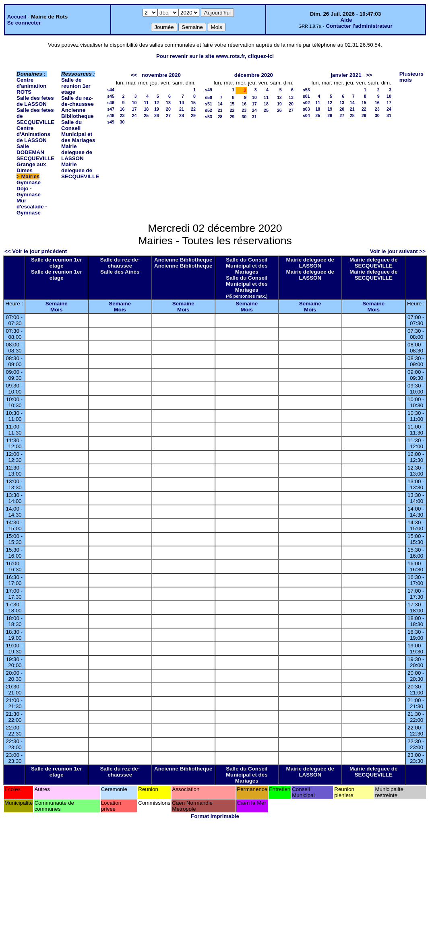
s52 (208, 110)
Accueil (16, 17)
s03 (306, 109)
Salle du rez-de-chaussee (77, 101)
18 (146, 109)
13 (168, 102)
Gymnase (29, 182)
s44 (110, 89)
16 (122, 109)
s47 (110, 109)
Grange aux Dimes (31, 167)
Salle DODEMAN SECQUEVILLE (35, 152)
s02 (306, 102)
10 (134, 102)
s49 (110, 121)
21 (181, 109)
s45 (110, 96)
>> (369, 75)
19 (156, 109)
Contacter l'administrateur (359, 26)
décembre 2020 (253, 75)
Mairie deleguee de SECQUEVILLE (80, 170)
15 (193, 102)
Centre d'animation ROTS (31, 86)
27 (168, 115)
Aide (346, 20)
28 (181, 115)
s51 (208, 103)
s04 (306, 115)
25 (146, 115)
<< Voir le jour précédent (35, 251)
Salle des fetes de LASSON (35, 101)
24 (134, 115)
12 (156, 102)
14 (181, 102)
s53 (208, 116)
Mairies (30, 176)
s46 (110, 102)
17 (134, 109)
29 (193, 115)
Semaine (56, 304)
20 (168, 109)
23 (122, 115)
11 (146, 102)
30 (122, 121)
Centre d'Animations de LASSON (33, 134)
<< (134, 75)
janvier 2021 (346, 75)
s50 (208, 97)
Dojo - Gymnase (29, 191)
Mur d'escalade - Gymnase (32, 207)
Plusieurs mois (411, 77)
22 (193, 109)
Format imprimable (215, 816)
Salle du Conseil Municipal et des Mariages (78, 131)
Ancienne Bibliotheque (77, 113)
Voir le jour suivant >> (398, 251)
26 (156, 115)
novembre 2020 (161, 75)
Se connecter (24, 23)
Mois (56, 310)
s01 (306, 96)
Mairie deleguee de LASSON (76, 152)
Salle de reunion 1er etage (76, 86)
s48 (110, 115)
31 (254, 116)
